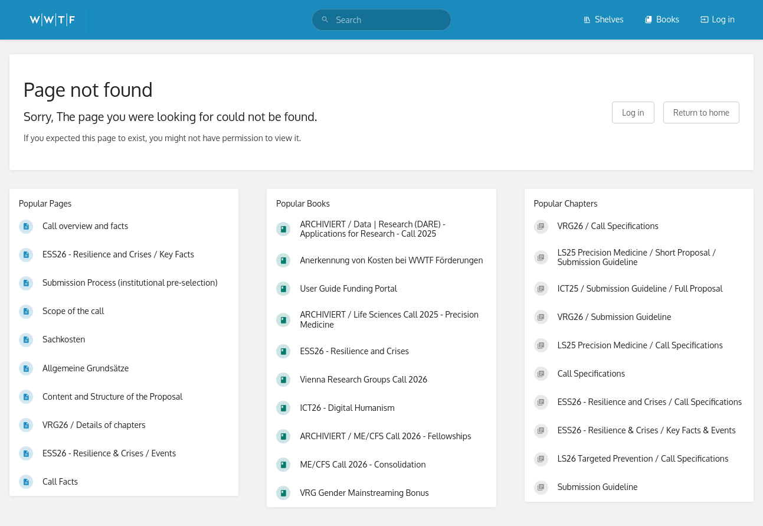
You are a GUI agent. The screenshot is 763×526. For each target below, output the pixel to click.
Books (661, 19)
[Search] (325, 20)
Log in (717, 19)
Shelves (603, 19)
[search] (381, 20)
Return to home (701, 112)
